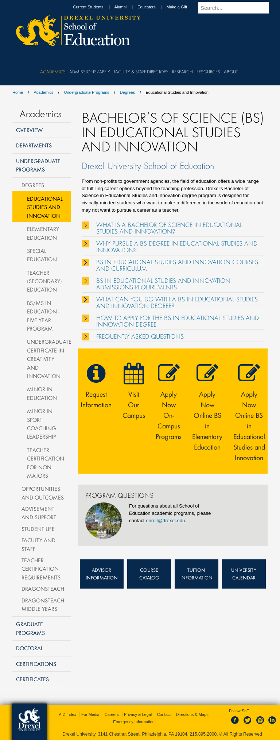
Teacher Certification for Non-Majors (45, 462)
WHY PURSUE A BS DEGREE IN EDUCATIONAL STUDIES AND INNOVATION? (176, 246)
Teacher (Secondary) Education (44, 281)
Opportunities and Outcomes (43, 493)
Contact (164, 714)
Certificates (32, 679)
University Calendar (243, 574)
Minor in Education (42, 393)
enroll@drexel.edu (165, 520)
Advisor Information (102, 574)
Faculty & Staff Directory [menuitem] (141, 71)
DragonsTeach (43, 588)
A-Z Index (67, 714)
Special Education (42, 255)
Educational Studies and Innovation (45, 207)
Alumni (127, 7)
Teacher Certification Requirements (41, 568)
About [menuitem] (231, 71)
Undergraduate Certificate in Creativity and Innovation (49, 358)
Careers (112, 714)
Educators (153, 7)
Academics (44, 92)
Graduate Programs (30, 628)
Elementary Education (43, 233)
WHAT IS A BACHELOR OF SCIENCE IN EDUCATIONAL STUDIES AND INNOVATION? (169, 228)
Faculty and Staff (38, 544)
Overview (29, 130)
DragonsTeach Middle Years (43, 604)
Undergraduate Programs (86, 92)
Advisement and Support (39, 513)
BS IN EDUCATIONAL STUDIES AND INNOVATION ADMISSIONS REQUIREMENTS (163, 284)
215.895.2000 (203, 734)
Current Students (95, 7)
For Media (90, 714)
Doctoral (29, 648)
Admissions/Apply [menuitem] (89, 71)
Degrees (127, 92)
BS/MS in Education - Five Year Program (43, 315)
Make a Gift (184, 7)
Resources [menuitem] (208, 71)
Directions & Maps (192, 714)
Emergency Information (134, 722)
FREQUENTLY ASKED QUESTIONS (140, 336)
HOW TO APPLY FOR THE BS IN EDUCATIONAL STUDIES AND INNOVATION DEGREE (177, 321)
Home (17, 92)
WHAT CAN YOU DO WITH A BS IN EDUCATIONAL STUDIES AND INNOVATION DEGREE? (177, 302)
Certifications (36, 663)
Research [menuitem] (182, 71)
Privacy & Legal (138, 714)
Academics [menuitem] (53, 71)
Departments (34, 145)
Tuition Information (196, 574)
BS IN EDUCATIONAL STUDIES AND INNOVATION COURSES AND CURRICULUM (177, 265)
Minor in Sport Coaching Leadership (41, 423)
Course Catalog (149, 574)
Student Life (38, 528)
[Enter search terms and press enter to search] (238, 8)
